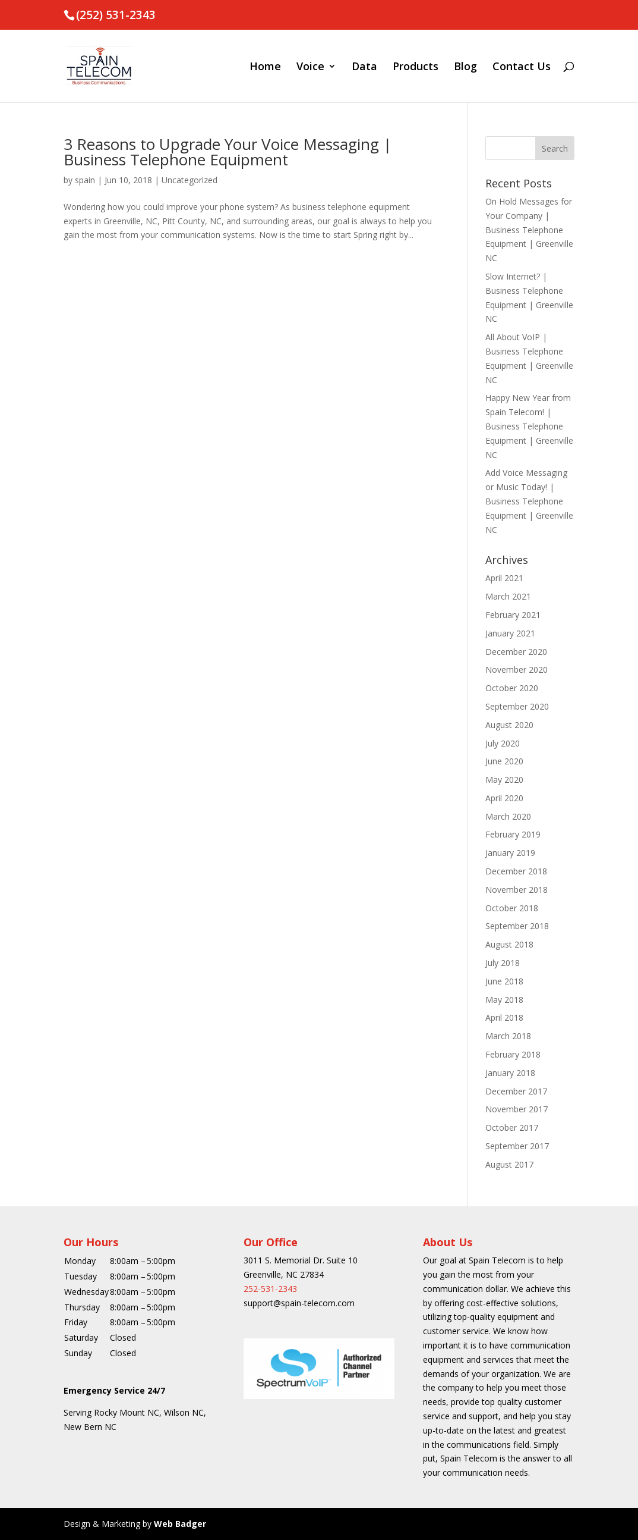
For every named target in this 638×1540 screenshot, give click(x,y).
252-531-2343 (270, 1288)
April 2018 (504, 1017)
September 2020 (517, 706)
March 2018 (508, 1036)
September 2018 (517, 925)
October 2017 (511, 1127)
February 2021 (513, 614)
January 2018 (510, 1072)
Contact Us (521, 67)
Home (265, 67)
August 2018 (509, 944)
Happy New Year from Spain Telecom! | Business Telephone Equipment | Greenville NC (529, 426)
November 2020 (516, 669)
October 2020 (511, 688)
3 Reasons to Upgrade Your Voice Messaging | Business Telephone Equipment (227, 151)
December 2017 (516, 1091)
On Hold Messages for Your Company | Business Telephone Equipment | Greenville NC (529, 230)
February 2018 (513, 1054)
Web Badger (180, 1523)
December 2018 (516, 871)
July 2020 (502, 743)
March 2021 (508, 596)
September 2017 (517, 1146)
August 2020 (509, 724)
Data (364, 67)
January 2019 (510, 852)
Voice (310, 67)
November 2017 (516, 1109)
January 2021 (510, 633)
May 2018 (504, 999)
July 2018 (502, 962)
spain (85, 180)
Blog (465, 67)
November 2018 (516, 889)
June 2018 (504, 981)
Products (415, 67)
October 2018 (511, 908)
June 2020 (504, 761)
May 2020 (504, 779)
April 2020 (504, 798)
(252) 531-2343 (116, 15)
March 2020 (508, 816)
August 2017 (509, 1164)
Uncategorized (189, 180)
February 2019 (513, 834)
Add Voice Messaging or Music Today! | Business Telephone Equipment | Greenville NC (529, 501)
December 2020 (516, 651)
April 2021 (504, 578)
